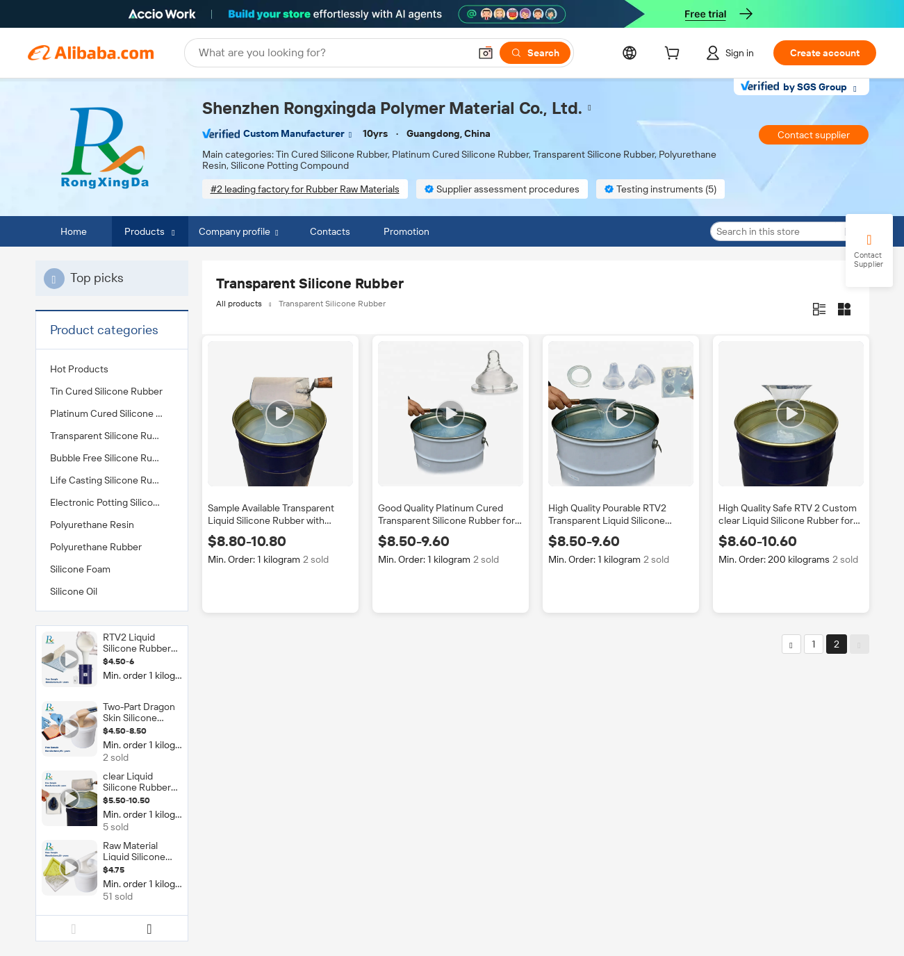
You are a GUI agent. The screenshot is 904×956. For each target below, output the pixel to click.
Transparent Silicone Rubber (111, 435)
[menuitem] (112, 369)
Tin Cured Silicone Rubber (106, 391)
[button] (485, 52)
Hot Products (79, 368)
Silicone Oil (73, 591)
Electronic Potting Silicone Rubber (112, 502)
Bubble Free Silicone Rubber (111, 457)
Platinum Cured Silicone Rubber (112, 413)
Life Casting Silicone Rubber (111, 480)
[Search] (535, 53)
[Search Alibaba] (332, 52)
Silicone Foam (80, 569)
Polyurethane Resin (92, 524)
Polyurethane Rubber (96, 546)
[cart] (674, 54)
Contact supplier (814, 134)
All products (239, 303)
